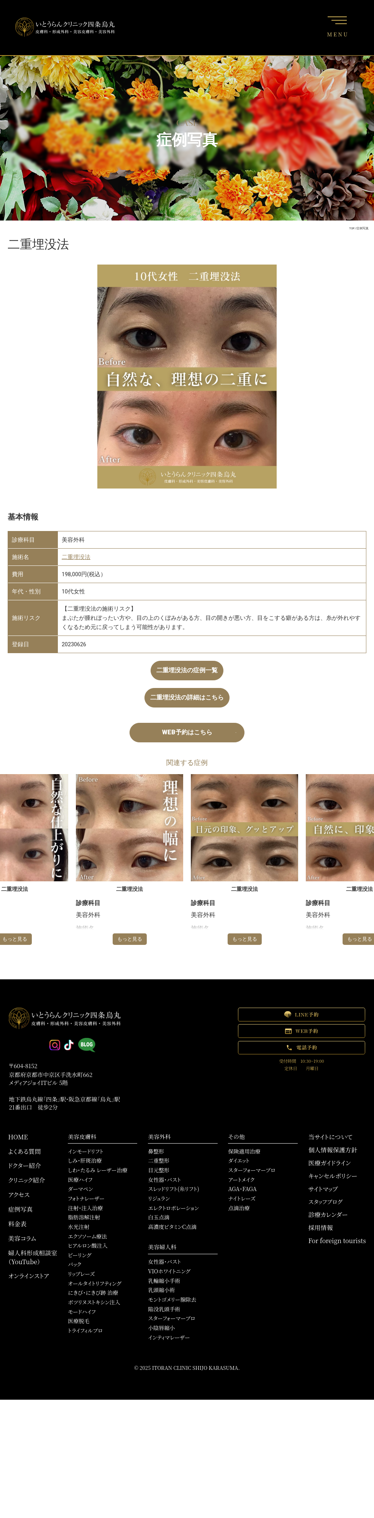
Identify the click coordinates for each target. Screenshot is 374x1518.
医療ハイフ (80, 1179)
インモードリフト (85, 1151)
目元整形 (158, 1170)
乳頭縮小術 (161, 1290)
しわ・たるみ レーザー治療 (97, 1170)
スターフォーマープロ (171, 1318)
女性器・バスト (164, 1179)
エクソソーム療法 (87, 1236)
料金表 (17, 1223)
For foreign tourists (337, 1240)
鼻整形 (156, 1151)
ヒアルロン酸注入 (88, 1245)
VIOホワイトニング (169, 1271)
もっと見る (129, 939)
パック (74, 1264)
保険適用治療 (244, 1151)
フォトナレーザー (86, 1198)
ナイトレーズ (241, 1198)
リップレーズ (81, 1274)
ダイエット (238, 1160)
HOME (18, 1136)
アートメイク (241, 1179)
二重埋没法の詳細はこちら (187, 697)
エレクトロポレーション (173, 1208)
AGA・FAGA (242, 1189)
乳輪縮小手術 (164, 1280)
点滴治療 (238, 1208)
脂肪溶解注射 (84, 1217)
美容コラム (22, 1238)
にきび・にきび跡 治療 (93, 1292)
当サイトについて (330, 1136)
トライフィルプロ (85, 1330)
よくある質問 (24, 1151)
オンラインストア (28, 1275)
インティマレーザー (169, 1337)
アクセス (19, 1194)
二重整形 (158, 1160)
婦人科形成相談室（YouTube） (32, 1257)
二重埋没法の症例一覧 (187, 670)
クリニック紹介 (26, 1180)
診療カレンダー (328, 1214)
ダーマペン (80, 1189)
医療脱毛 (78, 1321)
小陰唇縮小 (161, 1328)
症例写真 (20, 1209)
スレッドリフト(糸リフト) (173, 1189)
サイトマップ (323, 1189)
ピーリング (79, 1255)
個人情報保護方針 (333, 1149)
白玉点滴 (158, 1217)
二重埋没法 (76, 557)
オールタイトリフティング (94, 1283)
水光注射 (78, 1226)
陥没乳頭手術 (164, 1309)
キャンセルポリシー (333, 1176)
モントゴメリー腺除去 (172, 1299)
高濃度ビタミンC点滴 (172, 1226)
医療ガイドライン (329, 1163)
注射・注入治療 (85, 1208)
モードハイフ (82, 1311)
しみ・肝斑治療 (85, 1160)
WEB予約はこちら (187, 732)
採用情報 (320, 1227)
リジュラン (159, 1198)
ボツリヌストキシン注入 (94, 1302)
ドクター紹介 (24, 1165)
